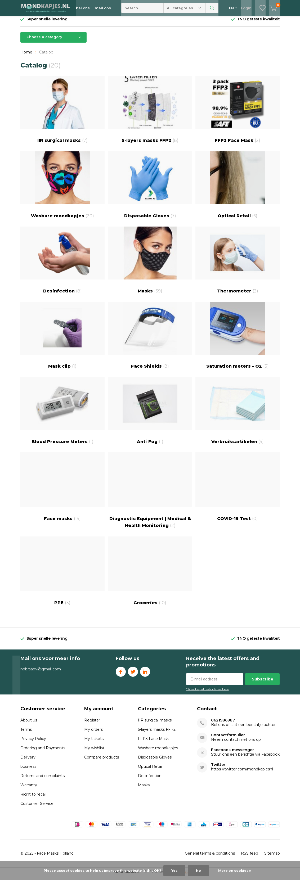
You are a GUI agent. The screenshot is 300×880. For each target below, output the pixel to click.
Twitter (133, 674)
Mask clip (62, 339)
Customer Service (36, 807)
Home (26, 56)
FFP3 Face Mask (237, 113)
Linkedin (145, 674)
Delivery (27, 761)
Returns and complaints (42, 779)
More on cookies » (234, 871)
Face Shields (150, 339)
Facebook (121, 674)
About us (28, 724)
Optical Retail (237, 188)
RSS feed (249, 857)
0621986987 (223, 724)
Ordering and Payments (42, 752)
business (28, 770)
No (198, 871)
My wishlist (94, 752)
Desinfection (62, 264)
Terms (26, 733)
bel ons (83, 8)
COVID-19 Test (237, 490)
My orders (93, 733)
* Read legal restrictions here (207, 693)
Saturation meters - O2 (237, 339)
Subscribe (262, 682)
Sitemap (272, 857)
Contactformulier (228, 739)
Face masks (62, 490)
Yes (174, 871)
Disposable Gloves (150, 188)
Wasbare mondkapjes (62, 188)
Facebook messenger (232, 754)
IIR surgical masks (62, 113)
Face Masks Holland (55, 857)
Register (92, 724)
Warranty (28, 789)
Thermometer (237, 264)
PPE (62, 574)
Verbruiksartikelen (237, 414)
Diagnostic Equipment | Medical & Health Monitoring (150, 494)
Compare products (101, 761)
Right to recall (33, 798)
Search (212, 8)
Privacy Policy (33, 742)
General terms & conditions (210, 857)
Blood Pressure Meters (62, 414)
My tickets (94, 742)
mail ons (103, 8)
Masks (150, 264)
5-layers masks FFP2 (150, 113)
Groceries (150, 574)
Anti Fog (150, 414)
